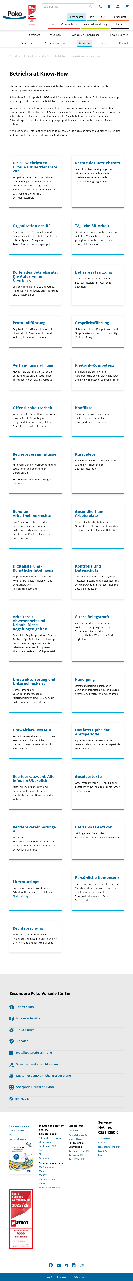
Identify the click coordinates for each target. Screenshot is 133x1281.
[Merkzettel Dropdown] (109, 6)
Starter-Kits (21, 1007)
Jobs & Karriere (105, 1150)
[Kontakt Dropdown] (100, 6)
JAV (92, 16)
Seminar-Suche (16, 1130)
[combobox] (68, 6)
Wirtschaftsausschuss (64, 24)
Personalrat (119, 16)
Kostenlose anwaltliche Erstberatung (40, 1076)
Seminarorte (28, 43)
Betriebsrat (76, 16)
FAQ (100, 1154)
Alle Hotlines (104, 1138)
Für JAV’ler (44, 1171)
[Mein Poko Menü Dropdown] (118, 6)
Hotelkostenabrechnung (30, 1053)
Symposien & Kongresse (85, 34)
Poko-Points (22, 1030)
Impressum (62, 1276)
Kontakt (123, 43)
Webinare (56, 34)
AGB (49, 1276)
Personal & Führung (95, 24)
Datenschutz (79, 1276)
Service (105, 43)
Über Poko (120, 24)
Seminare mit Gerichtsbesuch (35, 1064)
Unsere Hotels (76, 1138)
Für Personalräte (47, 1179)
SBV (103, 16)
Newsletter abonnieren (109, 1146)
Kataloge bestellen (18, 1138)
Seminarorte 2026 (47, 1146)
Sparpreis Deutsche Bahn (31, 1087)
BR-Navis (19, 1099)
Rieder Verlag (20, 896)
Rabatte (18, 1041)
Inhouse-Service (118, 34)
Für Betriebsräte (47, 1167)
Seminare (34, 34)
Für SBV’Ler (44, 1175)
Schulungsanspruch (56, 43)
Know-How (85, 43)
